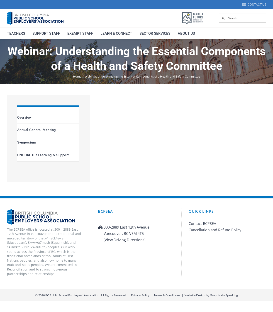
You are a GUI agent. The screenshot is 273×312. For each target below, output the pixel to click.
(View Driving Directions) (125, 239)
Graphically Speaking (224, 295)
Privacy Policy (140, 295)
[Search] (223, 18)
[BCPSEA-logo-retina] (35, 13)
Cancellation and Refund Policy (215, 229)
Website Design (195, 295)
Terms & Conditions (167, 295)
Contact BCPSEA (202, 223)
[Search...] (242, 18)
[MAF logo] (192, 12)
